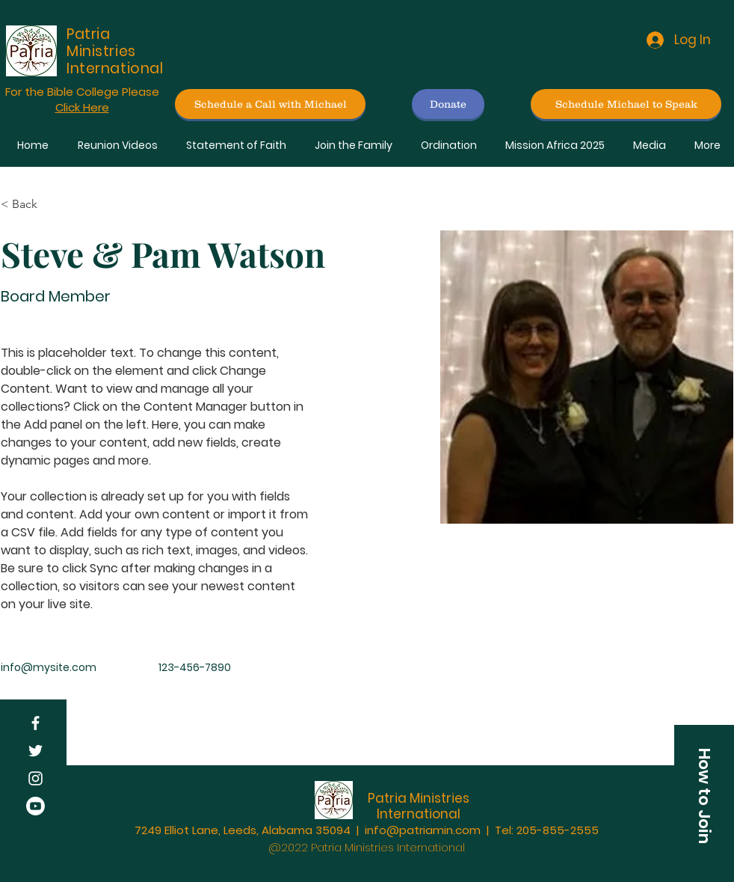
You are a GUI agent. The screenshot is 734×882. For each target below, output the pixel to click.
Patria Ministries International (418, 805)
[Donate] (448, 104)
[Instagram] (35, 778)
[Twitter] (35, 750)
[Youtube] (35, 806)
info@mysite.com (48, 667)
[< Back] (30, 204)
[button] (704, 796)
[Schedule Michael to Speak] (626, 104)
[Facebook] (35, 723)
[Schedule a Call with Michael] (270, 104)
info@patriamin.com (423, 830)
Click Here (82, 107)
